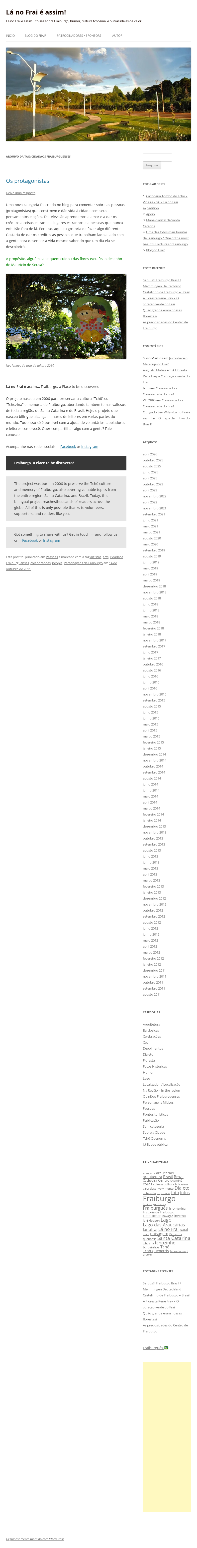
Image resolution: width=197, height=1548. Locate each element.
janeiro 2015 (152, 748)
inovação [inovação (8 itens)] (167, 1216)
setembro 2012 (154, 916)
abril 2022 (150, 502)
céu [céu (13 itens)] (146, 1188)
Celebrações (152, 1036)
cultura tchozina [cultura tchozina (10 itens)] (176, 1184)
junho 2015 (151, 718)
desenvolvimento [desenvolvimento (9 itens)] (162, 1188)
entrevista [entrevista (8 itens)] (149, 1193)
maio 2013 (150, 868)
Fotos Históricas (155, 1066)
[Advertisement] (167, 1437)
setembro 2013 (154, 844)
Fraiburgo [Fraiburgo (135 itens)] (159, 1198)
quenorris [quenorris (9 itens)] (149, 1239)
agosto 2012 (152, 922)
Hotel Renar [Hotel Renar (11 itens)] (152, 1215)
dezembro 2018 (154, 586)
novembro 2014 (154, 760)
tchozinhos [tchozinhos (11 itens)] (151, 1247)
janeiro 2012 (152, 964)
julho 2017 (150, 652)
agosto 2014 (152, 778)
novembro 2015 (154, 694)
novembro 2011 (154, 976)
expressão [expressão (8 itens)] (163, 1193)
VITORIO (149, 400)
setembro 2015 (154, 700)
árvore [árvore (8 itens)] (147, 1254)
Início (10, 36)
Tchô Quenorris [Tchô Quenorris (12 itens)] (156, 1250)
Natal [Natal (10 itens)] (184, 1229)
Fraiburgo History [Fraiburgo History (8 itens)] (154, 1204)
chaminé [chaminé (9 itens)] (176, 1180)
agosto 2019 (152, 556)
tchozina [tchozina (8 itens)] (148, 1243)
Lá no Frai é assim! (36, 12)
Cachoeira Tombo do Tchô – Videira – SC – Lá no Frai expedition (165, 202)
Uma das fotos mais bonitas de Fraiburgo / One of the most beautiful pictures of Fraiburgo (166, 238)
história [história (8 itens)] (181, 1208)
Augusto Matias (154, 370)
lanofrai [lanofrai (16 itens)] (150, 1229)
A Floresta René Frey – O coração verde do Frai (166, 376)
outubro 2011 (153, 982)
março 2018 (151, 622)
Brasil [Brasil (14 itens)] (168, 1176)
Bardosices (151, 1030)
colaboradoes (40, 563)
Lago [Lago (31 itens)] (166, 1219)
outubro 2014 (153, 766)
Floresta (149, 1060)
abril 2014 (150, 802)
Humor (148, 1072)
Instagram (89, 446)
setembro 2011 (154, 988)
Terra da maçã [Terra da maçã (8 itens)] (179, 1251)
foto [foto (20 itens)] (175, 1192)
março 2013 (151, 880)
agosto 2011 (152, 994)
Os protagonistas (27, 180)
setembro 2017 (154, 646)
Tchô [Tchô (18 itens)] (165, 1247)
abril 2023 (150, 490)
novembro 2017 (154, 640)
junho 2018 (151, 610)
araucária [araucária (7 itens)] (149, 1173)
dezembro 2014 (154, 754)
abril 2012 (150, 946)
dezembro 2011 (154, 970)
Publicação (151, 1120)
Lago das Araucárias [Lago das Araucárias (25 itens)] (164, 1224)
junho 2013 (151, 862)
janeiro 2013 (152, 892)
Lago (146, 1078)
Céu (146, 1042)
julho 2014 (150, 784)
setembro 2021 (154, 514)
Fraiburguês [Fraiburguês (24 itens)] (155, 1208)
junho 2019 (151, 562)
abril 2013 (150, 874)
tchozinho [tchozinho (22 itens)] (165, 1243)
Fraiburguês (155, 1347)
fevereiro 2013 (153, 886)
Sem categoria (153, 1126)
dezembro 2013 (154, 826)
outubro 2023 (153, 484)
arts (105, 557)
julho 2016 (150, 676)
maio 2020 (150, 544)
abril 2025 (150, 478)
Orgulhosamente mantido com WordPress (35, 1539)
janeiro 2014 (152, 820)
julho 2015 (150, 712)
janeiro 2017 (152, 658)
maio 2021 (150, 526)
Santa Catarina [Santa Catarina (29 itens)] (174, 1238)
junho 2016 (151, 682)
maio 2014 (150, 796)
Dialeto (148, 1054)
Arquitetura (151, 1024)
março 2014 (151, 808)
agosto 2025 (152, 466)
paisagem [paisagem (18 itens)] (159, 1233)
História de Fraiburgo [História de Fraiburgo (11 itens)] (158, 1212)
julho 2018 (150, 604)
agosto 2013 (152, 850)
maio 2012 (150, 940)
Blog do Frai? (35, 36)
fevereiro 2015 (153, 742)
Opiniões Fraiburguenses (161, 1096)
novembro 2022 (154, 496)
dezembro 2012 (154, 898)
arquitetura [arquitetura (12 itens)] (152, 1176)
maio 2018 (150, 616)
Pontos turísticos (155, 1114)
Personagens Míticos (158, 1102)
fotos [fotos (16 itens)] (185, 1192)
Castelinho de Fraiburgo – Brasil (166, 292)
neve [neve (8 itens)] (146, 1234)
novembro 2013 (154, 832)
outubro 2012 (153, 910)
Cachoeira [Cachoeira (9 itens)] (150, 1180)
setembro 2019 (154, 550)
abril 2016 (150, 688)
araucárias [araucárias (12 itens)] (165, 1173)
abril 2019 (150, 574)
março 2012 (151, 952)
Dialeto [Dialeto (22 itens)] (182, 1188)
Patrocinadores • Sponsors (79, 36)
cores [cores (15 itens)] (147, 1183)
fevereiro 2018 (153, 628)
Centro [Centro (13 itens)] (163, 1180)
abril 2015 (150, 730)
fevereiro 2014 (153, 814)
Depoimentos (153, 1048)
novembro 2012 (154, 904)
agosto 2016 (152, 670)
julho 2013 (150, 856)
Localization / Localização (161, 1084)
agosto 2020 (152, 538)
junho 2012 (151, 934)
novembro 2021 (154, 508)
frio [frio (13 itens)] (172, 1208)
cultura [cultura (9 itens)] (158, 1184)
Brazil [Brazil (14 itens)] (179, 1176)
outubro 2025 (153, 460)
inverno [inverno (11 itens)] (180, 1215)
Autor (117, 36)
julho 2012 (150, 928)
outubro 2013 (153, 838)
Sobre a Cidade (154, 1132)
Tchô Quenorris (154, 1138)
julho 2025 (150, 472)
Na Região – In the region (161, 1090)
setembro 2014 (154, 772)
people (57, 563)
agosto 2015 (152, 706)
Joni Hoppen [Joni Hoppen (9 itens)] (151, 1220)
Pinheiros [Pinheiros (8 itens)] (175, 1234)
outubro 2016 (153, 664)
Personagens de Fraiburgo (83, 563)
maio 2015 (150, 724)
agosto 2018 (152, 598)
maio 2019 (150, 568)
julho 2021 (150, 520)
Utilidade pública (155, 1144)
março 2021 (151, 532)
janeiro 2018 (152, 634)
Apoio (150, 214)
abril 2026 (150, 454)
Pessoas (52, 557)
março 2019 (151, 580)
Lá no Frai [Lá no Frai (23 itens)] (168, 1229)
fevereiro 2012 (153, 958)
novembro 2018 (154, 592)
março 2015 (151, 736)
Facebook (68, 446)
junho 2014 (151, 790)
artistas (95, 557)
